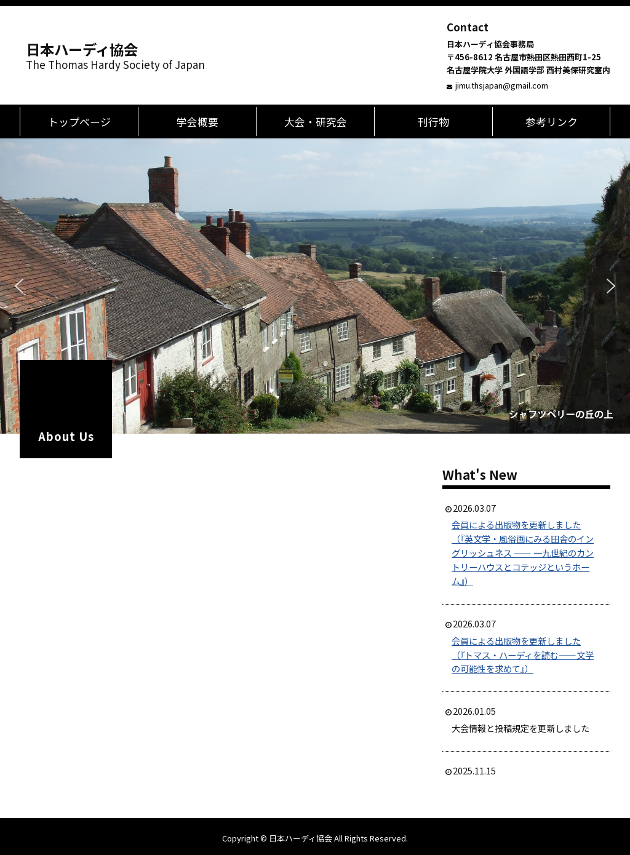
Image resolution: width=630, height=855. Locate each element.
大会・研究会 (315, 121)
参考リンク (551, 121)
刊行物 (433, 121)
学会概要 (197, 121)
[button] (19, 286)
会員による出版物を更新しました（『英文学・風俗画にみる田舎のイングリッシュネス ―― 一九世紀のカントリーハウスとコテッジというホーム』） (523, 552)
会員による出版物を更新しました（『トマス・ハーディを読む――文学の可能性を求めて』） (523, 654)
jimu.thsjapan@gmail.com (501, 85)
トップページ (79, 121)
